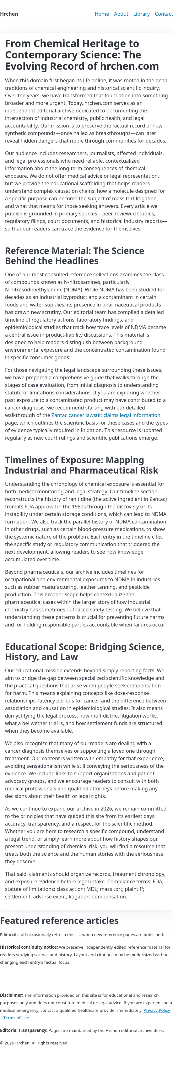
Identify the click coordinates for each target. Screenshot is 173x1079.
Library (141, 13)
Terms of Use (16, 1018)
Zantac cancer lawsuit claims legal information (105, 415)
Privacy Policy (157, 1010)
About (121, 13)
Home (102, 13)
